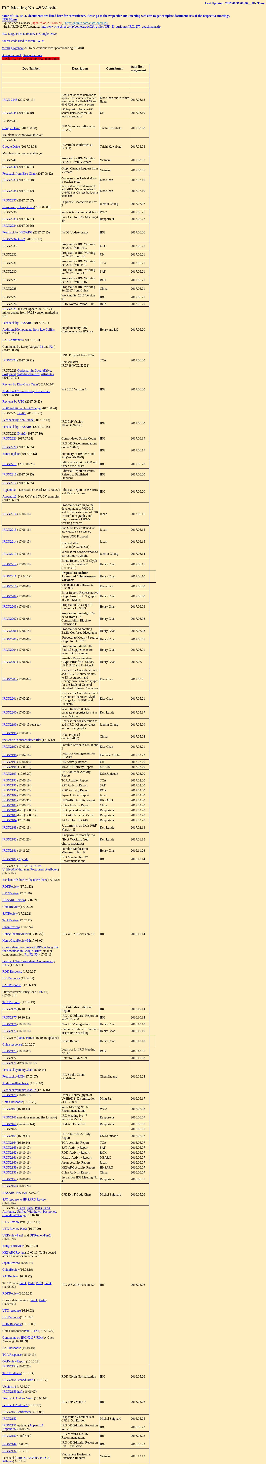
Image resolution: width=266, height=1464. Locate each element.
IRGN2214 (9, 541)
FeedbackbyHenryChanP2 (19, 1090)
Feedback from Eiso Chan (19, 173)
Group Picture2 (32, 55)
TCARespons (10, 1002)
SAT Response (11, 985)
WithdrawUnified (28, 374)
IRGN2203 (9, 661)
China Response (12, 1102)
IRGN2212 (9, 564)
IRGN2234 (9, 225)
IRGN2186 (9, 810)
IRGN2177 (9, 1017)
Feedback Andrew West (17, 1398)
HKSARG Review (14, 1192)
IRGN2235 (9, 219)
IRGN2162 (9, 1152)
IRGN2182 (9, 839)
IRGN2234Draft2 (13, 239)
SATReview (10, 913)
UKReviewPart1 (12, 1235)
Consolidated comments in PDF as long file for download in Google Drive (30, 949)
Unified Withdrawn (29, 1211)
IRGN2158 (9, 1172)
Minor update (11, 453)
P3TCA (45, 1457)
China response (12, 1044)
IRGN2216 (9, 514)
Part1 (21, 1037)
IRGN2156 (9, 1186)
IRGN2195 (9, 762)
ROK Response (12, 971)
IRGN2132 (9, 1451)
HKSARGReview (13, 900)
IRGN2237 (9, 200)
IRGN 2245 (10, 99)
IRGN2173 (9, 1051)
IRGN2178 (9, 1009)
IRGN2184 (9, 820)
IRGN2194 (9, 767)
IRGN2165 (9, 1136)
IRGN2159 (9, 1167)
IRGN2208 (9, 606)
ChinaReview (11, 906)
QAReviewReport (14, 1361)
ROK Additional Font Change (21, 408)
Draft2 (21, 433)
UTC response (11, 1310)
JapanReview (10, 927)
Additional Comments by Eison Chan (26, 391)
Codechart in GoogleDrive (34, 370)
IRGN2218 (9, 474)
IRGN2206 (9, 630)
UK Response (11, 978)
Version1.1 (9, 1386)
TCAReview (10, 920)
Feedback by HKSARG (17, 232)
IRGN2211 (9, 576)
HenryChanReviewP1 (16, 933)
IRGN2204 (9, 649)
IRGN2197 (9, 746)
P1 (41, 346)
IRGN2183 (9, 827)
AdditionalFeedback (15, 1083)
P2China (32, 1457)
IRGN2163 (9, 1147)
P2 (51, 346)
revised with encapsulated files (22, 740)
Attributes (47, 374)
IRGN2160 (9, 1162)
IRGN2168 (9, 1117)
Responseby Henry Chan (18, 207)
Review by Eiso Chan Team (20, 384)
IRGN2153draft (12, 1391)
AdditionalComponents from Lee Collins (28, 329)
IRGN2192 (9, 780)
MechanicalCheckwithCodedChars (24, 879)
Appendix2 (9, 496)
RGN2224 (10, 360)
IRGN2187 (9, 805)
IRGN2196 (9, 755)
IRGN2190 (9, 790)
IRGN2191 (9, 785)
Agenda (23, 859)
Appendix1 (9, 489)
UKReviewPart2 (40, 1235)
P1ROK (21, 1457)
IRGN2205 (9, 639)
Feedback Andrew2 (15, 1405)
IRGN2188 (9, 800)
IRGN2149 (9, 1444)
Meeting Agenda (12, 48)
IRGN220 (8, 698)
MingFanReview (13, 1245)
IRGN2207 (9, 618)
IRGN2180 (9, 859)
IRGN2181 (9, 850)
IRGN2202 (9, 679)
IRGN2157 (9, 1179)
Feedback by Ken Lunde (18, 420)
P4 (35, 866)
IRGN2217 (9, 483)
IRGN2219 (9, 464)
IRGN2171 (9, 1063)
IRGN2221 (9, 438)
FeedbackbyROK (13, 1076)
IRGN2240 (9, 166)
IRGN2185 (9, 815)
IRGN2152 (9, 1418)
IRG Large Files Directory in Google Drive (29, 33)
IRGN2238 (9, 191)
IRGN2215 (9, 529)
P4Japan (7, 1461)
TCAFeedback (11, 1373)
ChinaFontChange (13, 1215)
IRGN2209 (9, 596)
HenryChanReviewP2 (16, 940)
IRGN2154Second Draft (17, 1380)
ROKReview (11, 886)
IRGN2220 (9, 447)
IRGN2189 (9, 795)
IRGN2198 (9, 733)
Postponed (9, 374)
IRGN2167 (9, 1124)
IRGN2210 (9, 586)
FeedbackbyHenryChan (17, 1069)
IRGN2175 (9, 1031)
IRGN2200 (9, 712)
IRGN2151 (9, 1425)
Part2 (29, 1037)
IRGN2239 (9, 180)
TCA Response (12, 1354)
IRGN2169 (9, 1109)
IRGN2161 (9, 1157)
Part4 (46, 1208)
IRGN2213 (9, 553)
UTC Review (10, 1222)
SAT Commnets (12, 340)
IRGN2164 (9, 1142)
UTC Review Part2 (15, 1228)
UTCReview (10, 893)
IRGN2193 (9, 773)
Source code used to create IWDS (23, 41)
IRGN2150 (9, 1435)
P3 (30, 866)
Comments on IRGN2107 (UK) (22, 1337)
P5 (39, 866)
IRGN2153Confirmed (16, 1412)
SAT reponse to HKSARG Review (24, 1199)
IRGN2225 (9, 309)
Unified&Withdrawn (15, 869)
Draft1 (21, 413)
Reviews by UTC (13, 401)
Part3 (38, 1208)
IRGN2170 (9, 1095)
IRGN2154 (9, 1366)
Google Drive (11, 128)
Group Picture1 (11, 55)
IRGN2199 (9, 724)
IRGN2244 (9, 112)
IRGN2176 (9, 1024)
